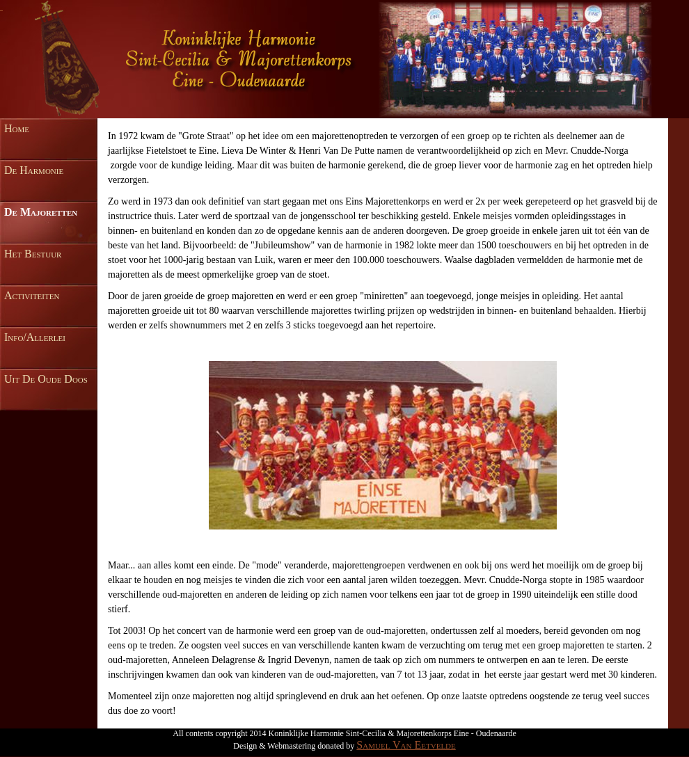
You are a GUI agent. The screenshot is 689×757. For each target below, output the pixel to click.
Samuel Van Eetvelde (405, 745)
